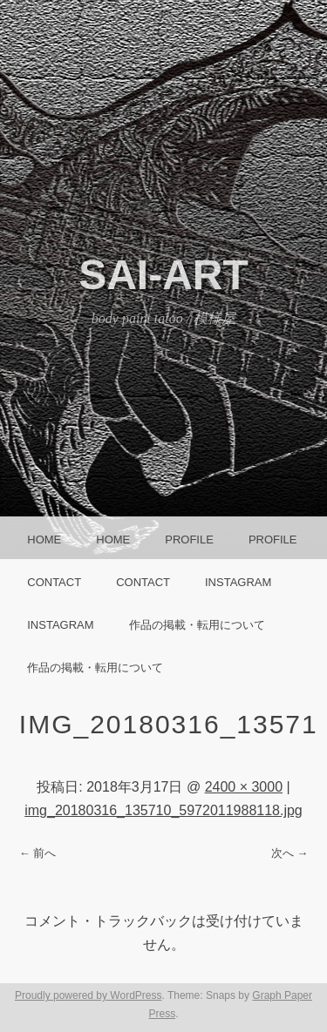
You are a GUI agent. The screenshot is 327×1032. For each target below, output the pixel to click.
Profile (189, 539)
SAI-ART (163, 275)
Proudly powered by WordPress (88, 995)
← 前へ (38, 853)
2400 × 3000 (244, 786)
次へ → (290, 853)
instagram (238, 582)
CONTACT (54, 582)
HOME (44, 539)
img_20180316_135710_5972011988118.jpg (163, 810)
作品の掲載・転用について (197, 624)
